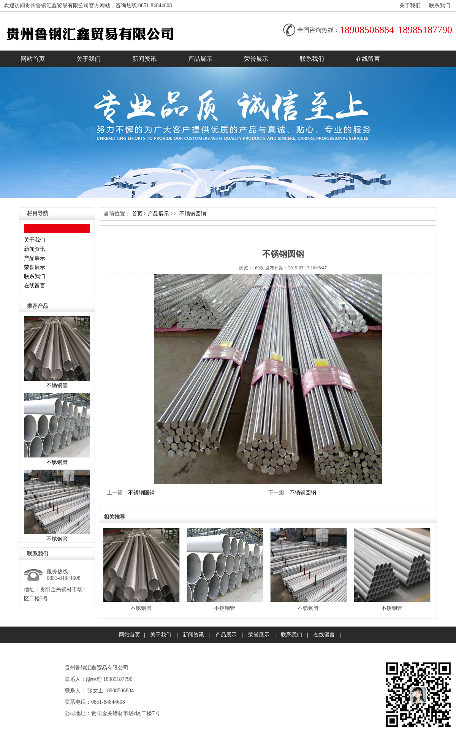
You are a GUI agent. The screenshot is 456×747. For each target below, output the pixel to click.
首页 (137, 214)
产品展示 (200, 58)
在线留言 (368, 58)
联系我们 (439, 5)
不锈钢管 (141, 608)
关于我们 (410, 5)
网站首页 (33, 58)
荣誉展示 (256, 58)
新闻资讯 (144, 58)
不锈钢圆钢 (192, 214)
